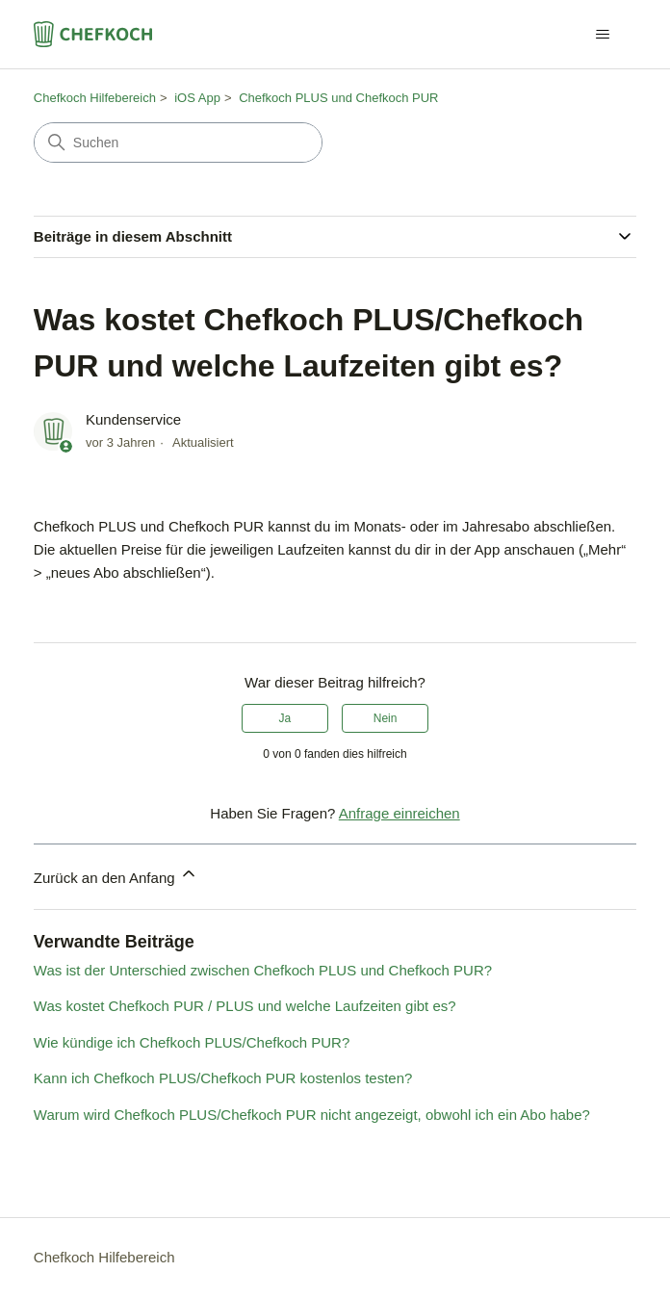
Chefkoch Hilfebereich (95, 98)
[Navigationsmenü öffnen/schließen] (602, 34)
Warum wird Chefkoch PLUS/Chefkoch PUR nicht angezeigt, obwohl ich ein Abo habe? (312, 1114)
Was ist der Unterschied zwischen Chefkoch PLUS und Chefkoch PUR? (263, 970)
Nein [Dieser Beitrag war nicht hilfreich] (386, 718)
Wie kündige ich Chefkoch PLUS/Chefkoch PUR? (192, 1042)
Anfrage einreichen (399, 813)
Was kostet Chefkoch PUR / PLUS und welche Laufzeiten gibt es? (245, 1006)
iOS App (197, 98)
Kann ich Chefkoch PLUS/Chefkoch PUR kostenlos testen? (223, 1078)
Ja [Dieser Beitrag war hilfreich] (285, 718)
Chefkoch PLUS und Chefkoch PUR (338, 98)
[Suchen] (178, 142)
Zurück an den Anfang (116, 875)
